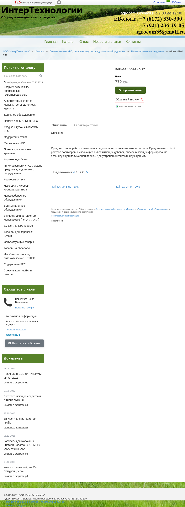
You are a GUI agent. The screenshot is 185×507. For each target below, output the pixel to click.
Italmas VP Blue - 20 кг (65, 186)
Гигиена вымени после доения (147, 51)
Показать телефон (25, 307)
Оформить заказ (130, 90)
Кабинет (176, 2)
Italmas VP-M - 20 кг (128, 186)
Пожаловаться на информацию (65, 216)
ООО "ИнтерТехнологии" (16, 51)
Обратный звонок (127, 99)
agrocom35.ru (13, 335)
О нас (84, 42)
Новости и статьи (107, 42)
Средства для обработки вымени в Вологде (115, 209)
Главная (51, 42)
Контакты (133, 42)
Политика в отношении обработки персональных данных (34, 502)
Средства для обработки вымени (152, 209)
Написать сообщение (24, 343)
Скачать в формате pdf (16, 405)
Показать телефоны (16, 329)
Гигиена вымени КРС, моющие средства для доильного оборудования (87, 51)
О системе (159, 2)
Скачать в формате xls (16, 382)
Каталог (68, 42)
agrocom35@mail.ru (138, 13)
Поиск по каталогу (19, 68)
